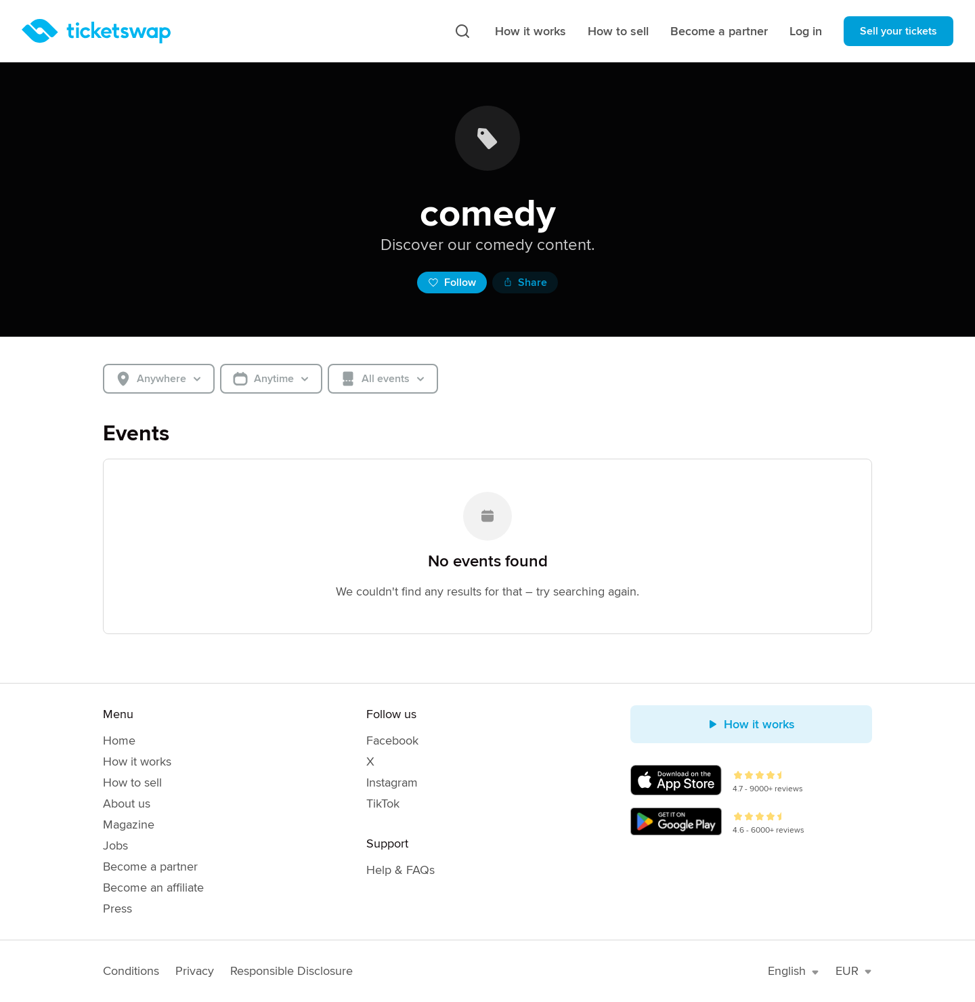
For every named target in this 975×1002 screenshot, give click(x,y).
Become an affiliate (153, 887)
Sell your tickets (898, 31)
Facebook (392, 740)
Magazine (128, 824)
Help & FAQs (400, 869)
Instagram (392, 782)
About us (126, 803)
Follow (452, 282)
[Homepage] (96, 31)
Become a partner (719, 31)
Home (119, 740)
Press (117, 908)
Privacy (194, 970)
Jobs (115, 845)
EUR (854, 970)
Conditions (131, 970)
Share (525, 282)
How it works (530, 31)
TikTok (382, 803)
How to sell (618, 31)
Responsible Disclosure (291, 970)
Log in (805, 31)
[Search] (462, 31)
